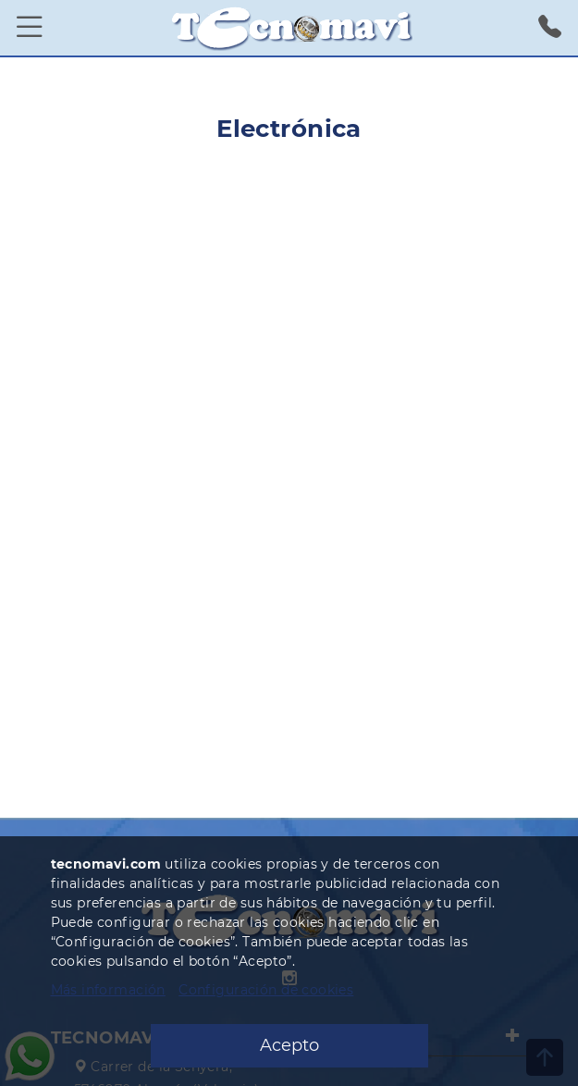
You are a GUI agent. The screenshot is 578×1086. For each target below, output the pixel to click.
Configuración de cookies (265, 989)
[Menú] (29, 28)
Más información (108, 989)
